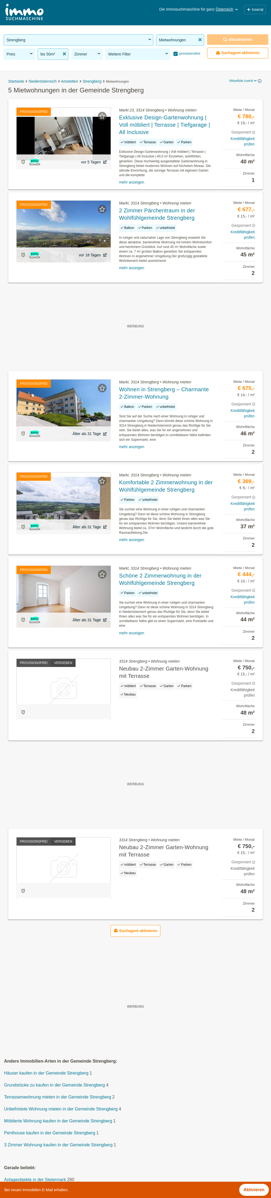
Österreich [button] (227, 9)
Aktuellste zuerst (243, 81)
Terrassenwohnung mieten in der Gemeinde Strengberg (57, 1097)
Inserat (255, 9)
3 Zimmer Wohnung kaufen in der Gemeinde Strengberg (58, 1145)
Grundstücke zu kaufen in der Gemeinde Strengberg (54, 1085)
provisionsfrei (189, 53)
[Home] (24, 12)
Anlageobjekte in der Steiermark (35, 1179)
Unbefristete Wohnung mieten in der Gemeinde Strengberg (61, 1109)
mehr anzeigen (131, 182)
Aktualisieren (237, 39)
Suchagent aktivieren (238, 53)
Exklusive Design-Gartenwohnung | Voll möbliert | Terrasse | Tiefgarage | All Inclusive (164, 124)
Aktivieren (254, 1189)
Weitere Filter (138, 53)
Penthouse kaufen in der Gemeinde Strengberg (49, 1133)
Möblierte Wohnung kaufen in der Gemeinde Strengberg (58, 1121)
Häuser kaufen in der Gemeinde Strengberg (46, 1073)
